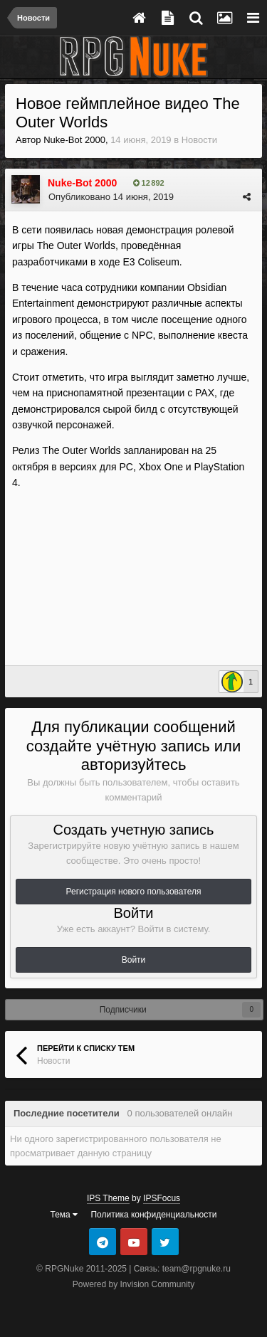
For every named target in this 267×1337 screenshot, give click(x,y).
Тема (64, 1215)
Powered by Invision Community (133, 1284)
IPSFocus (161, 1198)
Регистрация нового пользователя (133, 892)
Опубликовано (111, 196)
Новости (199, 139)
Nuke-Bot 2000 (74, 139)
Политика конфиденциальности (153, 1215)
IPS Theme (108, 1198)
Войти (134, 960)
